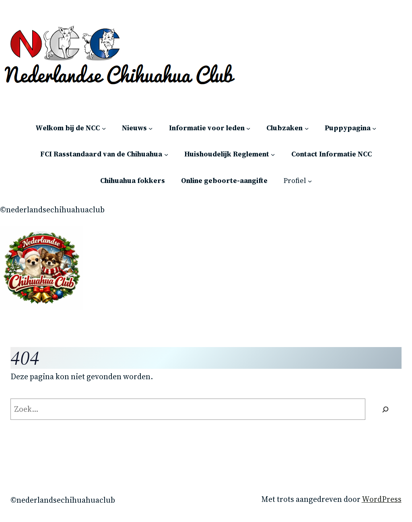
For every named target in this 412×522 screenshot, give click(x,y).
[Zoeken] (385, 409)
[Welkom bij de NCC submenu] (104, 128)
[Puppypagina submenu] (374, 128)
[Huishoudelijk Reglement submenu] (273, 154)
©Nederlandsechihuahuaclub (52, 209)
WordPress (382, 499)
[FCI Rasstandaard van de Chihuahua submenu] (166, 154)
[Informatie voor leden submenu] (248, 128)
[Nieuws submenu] (150, 128)
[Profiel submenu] (310, 181)
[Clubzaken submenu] (307, 128)
